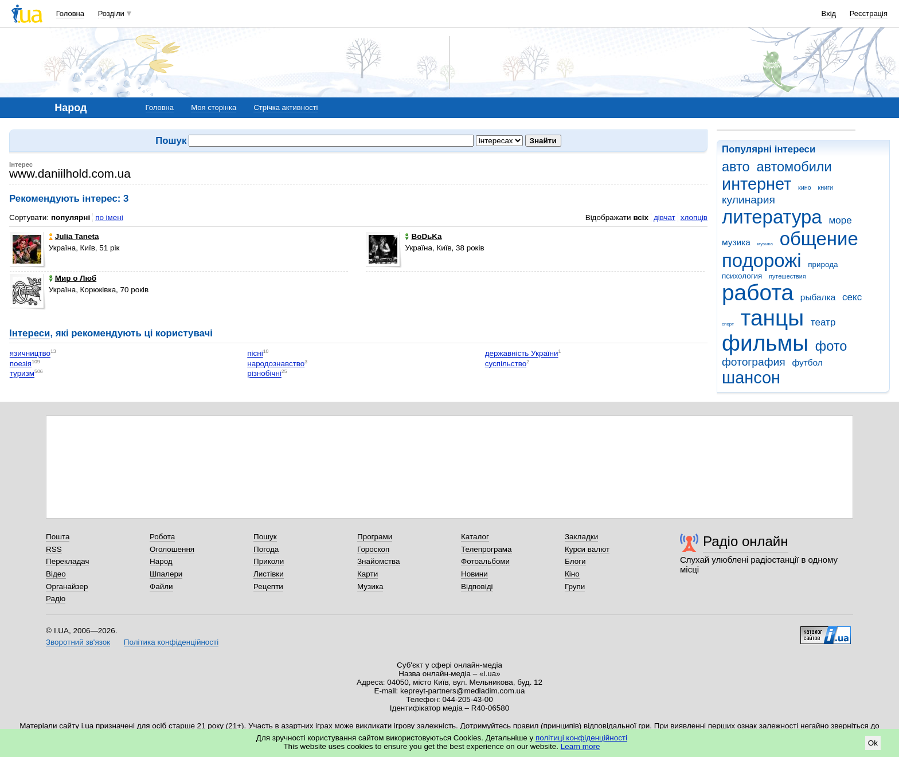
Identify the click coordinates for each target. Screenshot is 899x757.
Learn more (580, 746)
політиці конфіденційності (581, 738)
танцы (772, 317)
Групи (575, 586)
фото (831, 346)
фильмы (765, 343)
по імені (109, 217)
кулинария (748, 200)
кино (804, 187)
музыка (765, 243)
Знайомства (378, 561)
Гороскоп (373, 549)
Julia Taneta (74, 236)
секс (852, 297)
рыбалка (817, 297)
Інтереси (29, 333)
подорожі (762, 260)
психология (742, 276)
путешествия (787, 276)
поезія (21, 363)
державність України (521, 354)
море (839, 220)
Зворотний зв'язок (78, 642)
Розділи (111, 13)
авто (736, 166)
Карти (367, 574)
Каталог (475, 536)
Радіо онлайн (745, 541)
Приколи (268, 561)
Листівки (268, 574)
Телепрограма (486, 549)
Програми (374, 536)
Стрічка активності (285, 107)
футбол (807, 362)
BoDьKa (423, 236)
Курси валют (587, 549)
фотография (753, 362)
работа (758, 292)
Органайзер (67, 586)
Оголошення (172, 549)
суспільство (505, 363)
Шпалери (166, 574)
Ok (873, 743)
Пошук (265, 536)
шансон (751, 377)
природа (823, 264)
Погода (266, 549)
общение (819, 238)
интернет (756, 184)
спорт (728, 324)
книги (825, 187)
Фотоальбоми (485, 561)
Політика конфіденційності (171, 642)
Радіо (55, 598)
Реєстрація (869, 13)
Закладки (581, 536)
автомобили (793, 166)
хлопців (694, 217)
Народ (161, 561)
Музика (370, 586)
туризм (22, 374)
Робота (162, 536)
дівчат (664, 217)
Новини (474, 574)
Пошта (57, 536)
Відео (56, 574)
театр (823, 322)
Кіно (572, 574)
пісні (255, 354)
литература (772, 217)
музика (736, 242)
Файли (161, 586)
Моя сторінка (213, 107)
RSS (54, 549)
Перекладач (67, 561)
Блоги (575, 561)
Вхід (829, 13)
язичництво (30, 354)
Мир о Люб (72, 278)
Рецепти (268, 586)
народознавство (275, 363)
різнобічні (264, 374)
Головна (70, 13)
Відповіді (477, 586)
